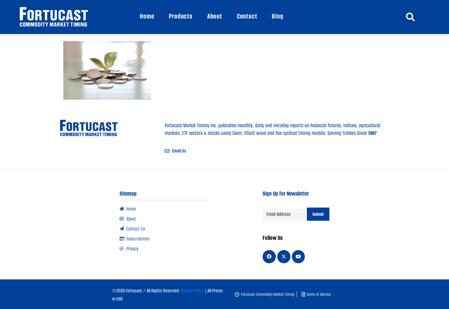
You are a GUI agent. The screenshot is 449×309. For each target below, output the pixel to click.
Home (147, 16)
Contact (247, 16)
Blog (277, 16)
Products (180, 16)
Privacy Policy (192, 290)
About (214, 16)
